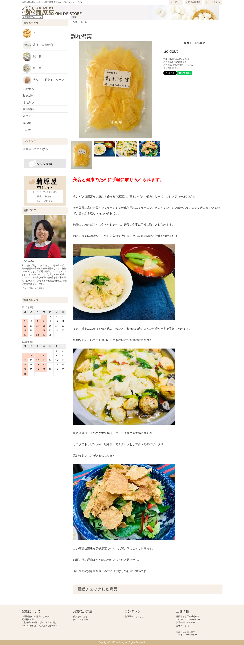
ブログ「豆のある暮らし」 (34, 288)
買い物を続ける (170, 68)
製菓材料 (28, 95)
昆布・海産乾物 (38, 45)
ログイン (176, 2)
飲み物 (27, 123)
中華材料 (28, 109)
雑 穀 (32, 56)
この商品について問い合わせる (178, 65)
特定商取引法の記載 (185, 631)
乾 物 (84, 22)
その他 (27, 129)
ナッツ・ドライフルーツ (43, 79)
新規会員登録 (193, 2)
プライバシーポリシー (186, 634)
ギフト (27, 116)
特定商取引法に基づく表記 (176, 59)
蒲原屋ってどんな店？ (37, 149)
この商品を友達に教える (175, 62)
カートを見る (213, 2)
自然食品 (28, 88)
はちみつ (28, 102)
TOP (75, 22)
